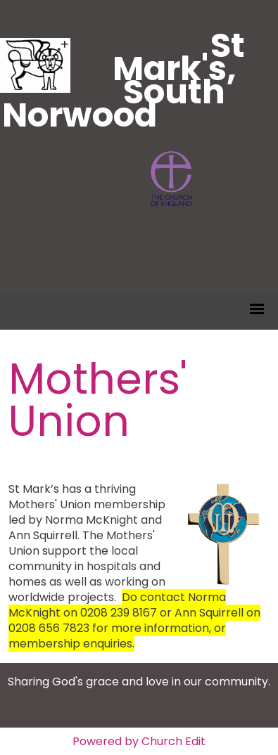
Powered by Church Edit (139, 741)
